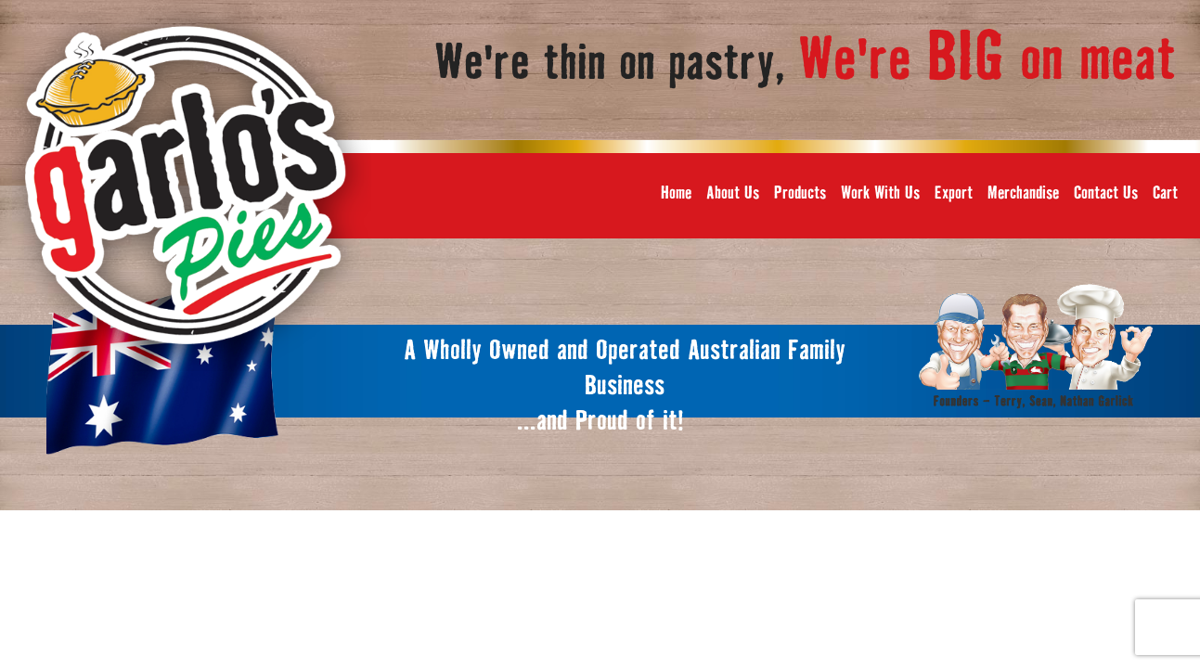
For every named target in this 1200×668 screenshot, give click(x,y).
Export (954, 193)
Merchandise (1023, 193)
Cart (1165, 193)
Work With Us (880, 193)
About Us (732, 193)
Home (676, 193)
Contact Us (1106, 193)
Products (800, 193)
